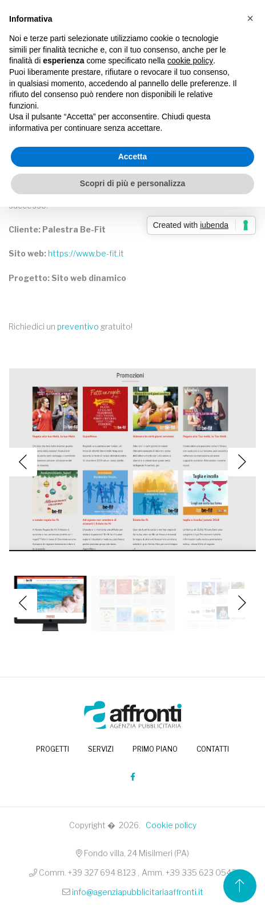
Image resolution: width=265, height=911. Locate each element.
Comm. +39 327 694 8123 (87, 872)
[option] (132, 462)
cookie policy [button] (190, 60)
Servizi (101, 749)
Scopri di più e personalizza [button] (132, 183)
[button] (250, 18)
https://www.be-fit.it (86, 253)
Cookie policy (171, 825)
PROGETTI (52, 749)
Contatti (212, 749)
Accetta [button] (132, 156)
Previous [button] (23, 462)
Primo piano (155, 749)
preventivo (78, 326)
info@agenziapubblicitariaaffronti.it (137, 892)
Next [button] (242, 462)
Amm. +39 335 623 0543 (189, 872)
